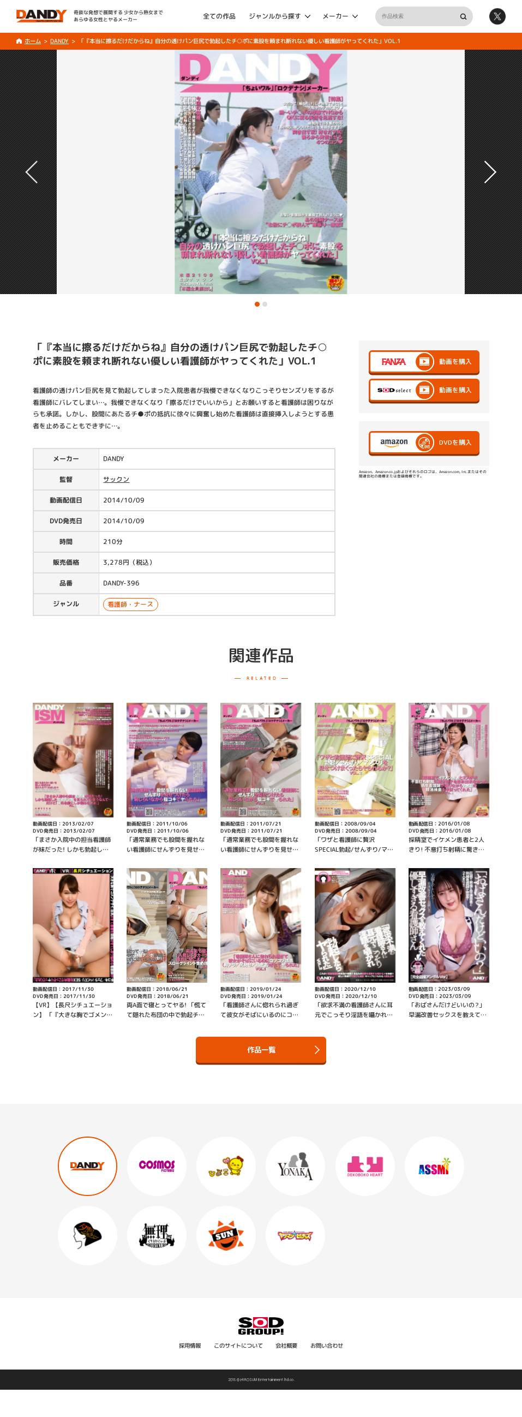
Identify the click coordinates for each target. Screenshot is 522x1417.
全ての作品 (219, 16)
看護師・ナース (131, 604)
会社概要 (286, 1345)
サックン (116, 479)
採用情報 (190, 1345)
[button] (257, 304)
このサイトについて (238, 1345)
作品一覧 (283, 1050)
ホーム (33, 41)
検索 (463, 16)
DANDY (59, 41)
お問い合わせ (326, 1345)
